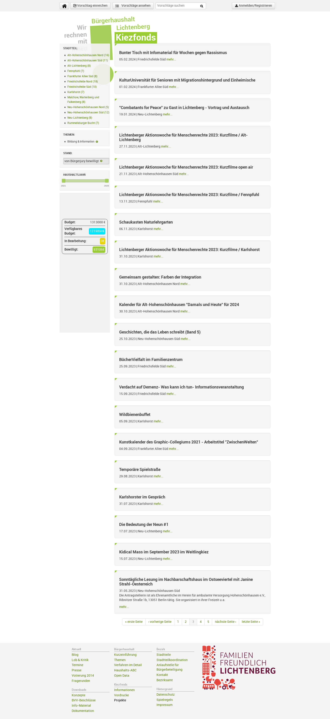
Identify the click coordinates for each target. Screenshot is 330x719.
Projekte (120, 700)
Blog (75, 654)
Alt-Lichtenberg (79, 65)
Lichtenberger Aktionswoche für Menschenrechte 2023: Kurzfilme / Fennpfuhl (189, 194)
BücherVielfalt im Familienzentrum (151, 359)
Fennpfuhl (75, 71)
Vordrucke (121, 695)
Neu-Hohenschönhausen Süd (88, 112)
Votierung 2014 (83, 675)
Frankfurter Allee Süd (82, 76)
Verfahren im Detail (128, 665)
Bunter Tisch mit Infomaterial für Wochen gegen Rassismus (173, 52)
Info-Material (81, 705)
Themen (120, 660)
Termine (77, 665)
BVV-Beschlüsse (84, 700)
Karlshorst (75, 92)
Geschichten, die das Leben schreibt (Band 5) (160, 332)
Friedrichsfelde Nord (82, 81)
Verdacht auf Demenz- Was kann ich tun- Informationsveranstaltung (181, 387)
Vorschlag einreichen (90, 6)
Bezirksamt (165, 680)
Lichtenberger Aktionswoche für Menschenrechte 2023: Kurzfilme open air (186, 167)
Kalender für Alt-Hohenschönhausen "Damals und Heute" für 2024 (179, 304)
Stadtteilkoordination (172, 660)
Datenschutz (166, 694)
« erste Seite (134, 621)
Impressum (165, 705)
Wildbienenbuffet (134, 414)
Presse (76, 670)
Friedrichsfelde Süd (82, 86)
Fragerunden (81, 681)
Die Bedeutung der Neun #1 (143, 524)
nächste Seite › (225, 621)
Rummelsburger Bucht (83, 123)
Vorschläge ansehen (133, 6)
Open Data (121, 675)
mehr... (171, 59)
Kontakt (162, 675)
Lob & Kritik (80, 660)
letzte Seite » (251, 621)
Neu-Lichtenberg (79, 117)
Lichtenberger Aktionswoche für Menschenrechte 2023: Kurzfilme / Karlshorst (189, 249)
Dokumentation (83, 711)
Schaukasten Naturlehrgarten (146, 222)
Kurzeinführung (125, 654)
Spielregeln (165, 700)
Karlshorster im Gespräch (142, 497)
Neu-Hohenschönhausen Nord (88, 107)
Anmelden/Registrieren (253, 6)
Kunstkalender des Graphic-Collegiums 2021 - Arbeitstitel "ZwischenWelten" (188, 442)
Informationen (124, 690)
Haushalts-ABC (125, 670)
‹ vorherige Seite (159, 621)
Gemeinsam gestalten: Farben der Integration (160, 277)
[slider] (64, 181)
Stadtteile (164, 654)
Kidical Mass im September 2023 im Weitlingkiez (164, 552)
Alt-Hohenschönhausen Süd (87, 60)
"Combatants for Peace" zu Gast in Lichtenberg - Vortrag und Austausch (184, 107)
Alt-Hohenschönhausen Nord (88, 55)
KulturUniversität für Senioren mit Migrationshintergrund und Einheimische (187, 80)
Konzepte (78, 695)
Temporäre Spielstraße (139, 469)
